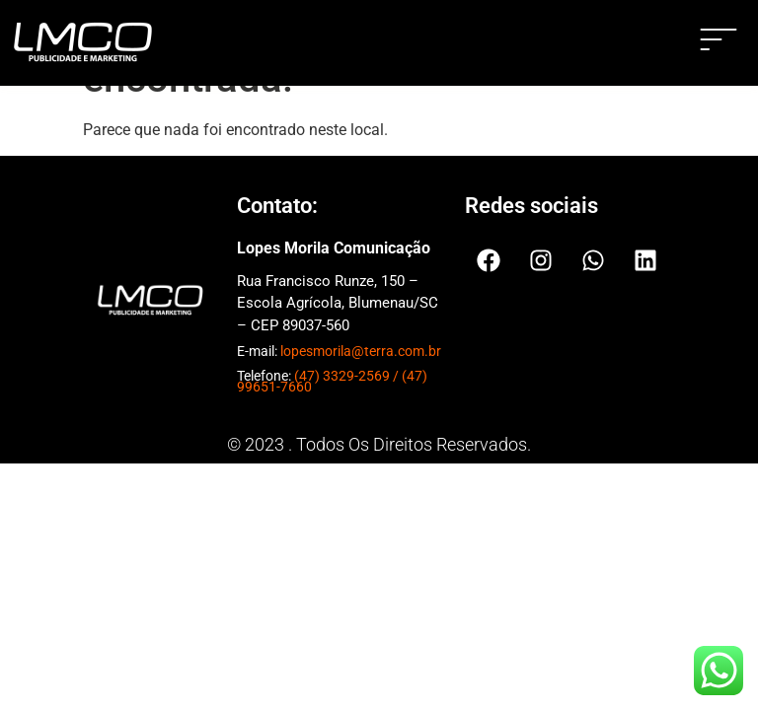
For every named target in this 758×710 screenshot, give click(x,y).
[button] (718, 43)
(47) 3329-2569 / (348, 376)
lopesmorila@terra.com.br (360, 351)
